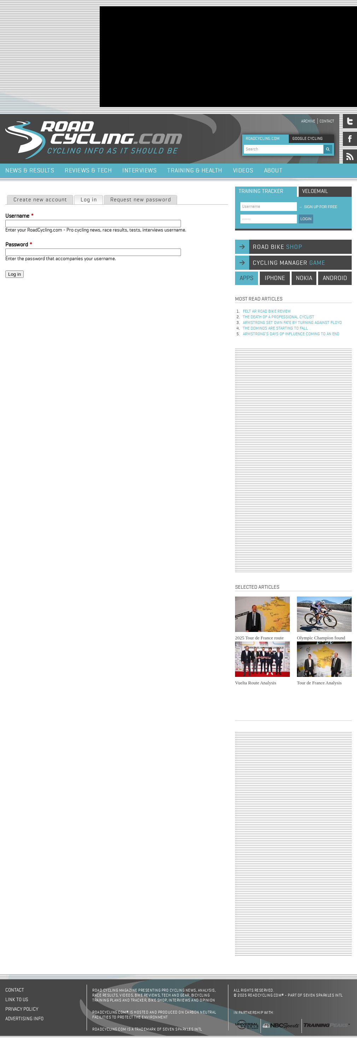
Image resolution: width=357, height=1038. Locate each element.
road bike (277, 247)
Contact (327, 121)
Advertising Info (24, 1018)
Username (19, 216)
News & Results (29, 170)
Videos (243, 170)
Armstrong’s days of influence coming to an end (291, 334)
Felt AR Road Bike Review (267, 311)
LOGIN (305, 219)
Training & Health (194, 170)
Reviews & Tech (88, 170)
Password (18, 245)
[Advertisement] (192, 55)
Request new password (140, 200)
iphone (275, 278)
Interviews (139, 170)
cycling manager (289, 263)
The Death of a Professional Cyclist (278, 317)
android (335, 278)
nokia (304, 278)
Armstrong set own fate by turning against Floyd (292, 323)
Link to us (16, 999)
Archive (308, 121)
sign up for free (318, 207)
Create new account (40, 200)
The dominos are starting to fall (275, 328)
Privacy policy (21, 1009)
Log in (92, 199)
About (273, 170)
